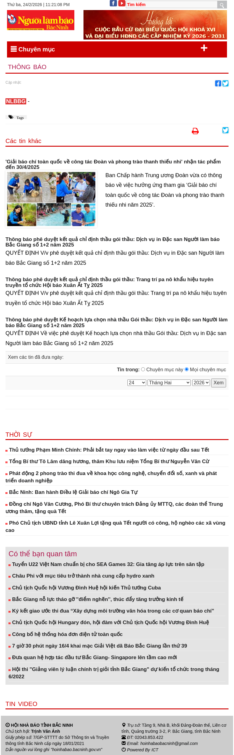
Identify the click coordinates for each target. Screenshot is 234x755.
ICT (154, 749)
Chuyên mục (109, 48)
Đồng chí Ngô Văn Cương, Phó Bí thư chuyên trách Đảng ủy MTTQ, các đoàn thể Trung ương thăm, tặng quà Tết (114, 507)
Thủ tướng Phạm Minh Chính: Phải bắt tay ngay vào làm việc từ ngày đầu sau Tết (107, 450)
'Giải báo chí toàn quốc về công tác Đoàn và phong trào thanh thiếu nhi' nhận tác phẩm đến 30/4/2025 (113, 164)
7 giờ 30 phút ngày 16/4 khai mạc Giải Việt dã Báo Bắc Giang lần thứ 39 (98, 646)
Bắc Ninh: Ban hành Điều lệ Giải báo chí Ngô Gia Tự (71, 492)
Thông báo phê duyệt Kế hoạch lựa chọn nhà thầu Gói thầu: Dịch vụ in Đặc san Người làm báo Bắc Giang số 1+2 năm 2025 (116, 323)
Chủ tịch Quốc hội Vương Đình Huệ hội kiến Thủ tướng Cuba (85, 588)
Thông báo (27, 67)
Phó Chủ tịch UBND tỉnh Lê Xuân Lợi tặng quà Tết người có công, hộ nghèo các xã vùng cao (115, 526)
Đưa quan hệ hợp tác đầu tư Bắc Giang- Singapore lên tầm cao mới (93, 658)
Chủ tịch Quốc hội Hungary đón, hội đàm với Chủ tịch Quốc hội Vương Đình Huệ (109, 623)
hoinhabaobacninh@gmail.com (169, 743)
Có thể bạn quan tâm (43, 554)
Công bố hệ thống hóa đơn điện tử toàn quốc (66, 634)
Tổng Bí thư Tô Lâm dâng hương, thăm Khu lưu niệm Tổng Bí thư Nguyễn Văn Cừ (107, 462)
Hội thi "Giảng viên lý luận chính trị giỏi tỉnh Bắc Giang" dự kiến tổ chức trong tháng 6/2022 (114, 673)
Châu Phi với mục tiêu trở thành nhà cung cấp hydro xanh (81, 576)
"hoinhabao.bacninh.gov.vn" (77, 749)
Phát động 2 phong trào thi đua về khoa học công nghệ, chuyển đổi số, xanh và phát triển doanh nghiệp (111, 477)
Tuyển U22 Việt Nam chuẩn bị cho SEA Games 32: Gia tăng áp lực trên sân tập (106, 565)
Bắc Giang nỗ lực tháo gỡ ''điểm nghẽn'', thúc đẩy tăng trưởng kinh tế (96, 599)
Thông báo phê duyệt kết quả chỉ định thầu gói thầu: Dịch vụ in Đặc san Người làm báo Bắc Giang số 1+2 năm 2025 (112, 242)
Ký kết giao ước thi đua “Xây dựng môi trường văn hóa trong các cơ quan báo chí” (111, 611)
